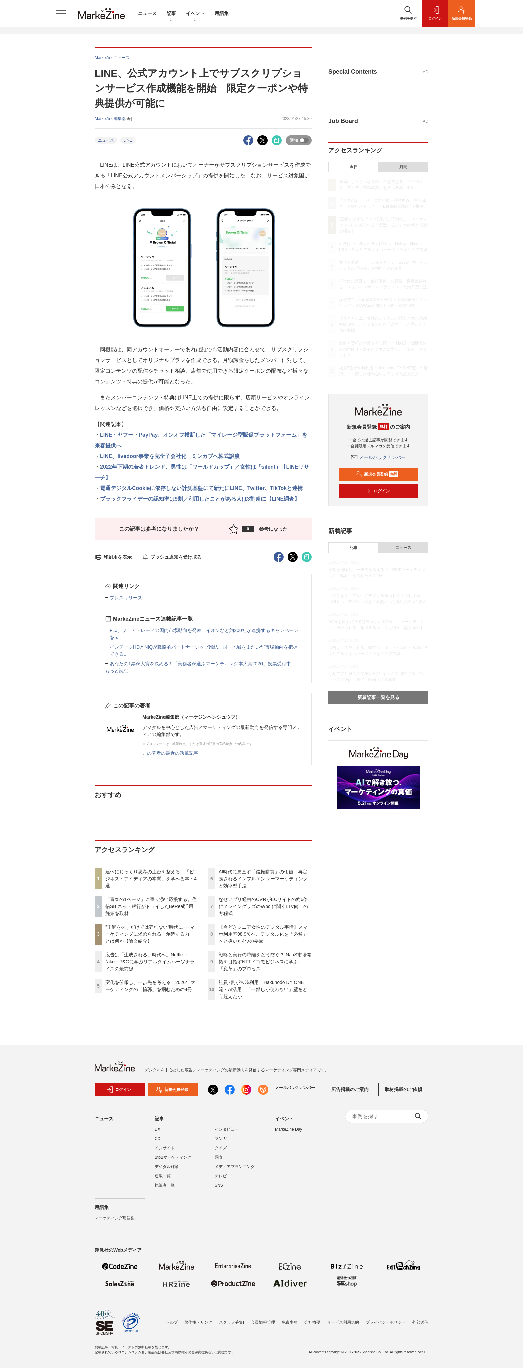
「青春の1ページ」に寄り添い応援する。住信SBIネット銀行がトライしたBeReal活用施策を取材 (151, 906)
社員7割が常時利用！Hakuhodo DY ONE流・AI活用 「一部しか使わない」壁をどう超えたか (263, 989)
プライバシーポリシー (386, 1322)
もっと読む (116, 670)
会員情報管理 (263, 1322)
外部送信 (420, 1322)
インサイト (165, 1148)
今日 (354, 167)
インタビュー (227, 1129)
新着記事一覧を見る (378, 697)
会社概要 (312, 1322)
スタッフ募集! (231, 1322)
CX (157, 1138)
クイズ (221, 1148)
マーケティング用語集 (115, 1218)
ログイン (377, 491)
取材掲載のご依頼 (403, 1089)
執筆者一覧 (165, 1185)
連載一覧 (163, 1176)
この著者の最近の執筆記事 (170, 753)
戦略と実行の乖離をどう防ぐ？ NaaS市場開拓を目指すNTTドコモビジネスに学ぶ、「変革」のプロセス (265, 961)
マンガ (221, 1138)
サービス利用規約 (343, 1322)
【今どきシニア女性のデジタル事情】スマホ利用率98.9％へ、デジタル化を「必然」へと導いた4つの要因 (263, 934)
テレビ (221, 1176)
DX (157, 1129)
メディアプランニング (235, 1166)
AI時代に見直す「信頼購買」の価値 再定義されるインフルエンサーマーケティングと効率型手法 (263, 878)
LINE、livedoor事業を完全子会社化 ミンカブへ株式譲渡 (170, 456)
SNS (219, 1185)
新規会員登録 (376, 474)
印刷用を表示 (113, 557)
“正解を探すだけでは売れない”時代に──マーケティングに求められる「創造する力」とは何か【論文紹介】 (149, 934)
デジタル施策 (167, 1166)
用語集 (222, 13)
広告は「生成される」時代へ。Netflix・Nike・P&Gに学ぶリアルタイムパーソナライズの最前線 (150, 961)
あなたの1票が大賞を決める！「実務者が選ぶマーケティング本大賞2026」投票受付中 (200, 663)
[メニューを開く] (61, 13)
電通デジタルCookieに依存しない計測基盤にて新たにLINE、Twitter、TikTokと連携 (201, 488)
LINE (127, 140)
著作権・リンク (198, 1322)
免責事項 (290, 1322)
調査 (219, 1157)
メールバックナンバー (378, 457)
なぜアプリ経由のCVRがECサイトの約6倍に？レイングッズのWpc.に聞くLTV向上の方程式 (263, 906)
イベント (195, 14)
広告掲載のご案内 (350, 1089)
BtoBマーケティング (173, 1157)
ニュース (147, 13)
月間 (403, 167)
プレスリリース (126, 597)
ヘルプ (172, 1322)
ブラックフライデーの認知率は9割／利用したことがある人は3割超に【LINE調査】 (200, 499)
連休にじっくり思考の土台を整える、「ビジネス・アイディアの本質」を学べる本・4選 (151, 878)
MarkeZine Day (288, 1129)
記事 (171, 14)
